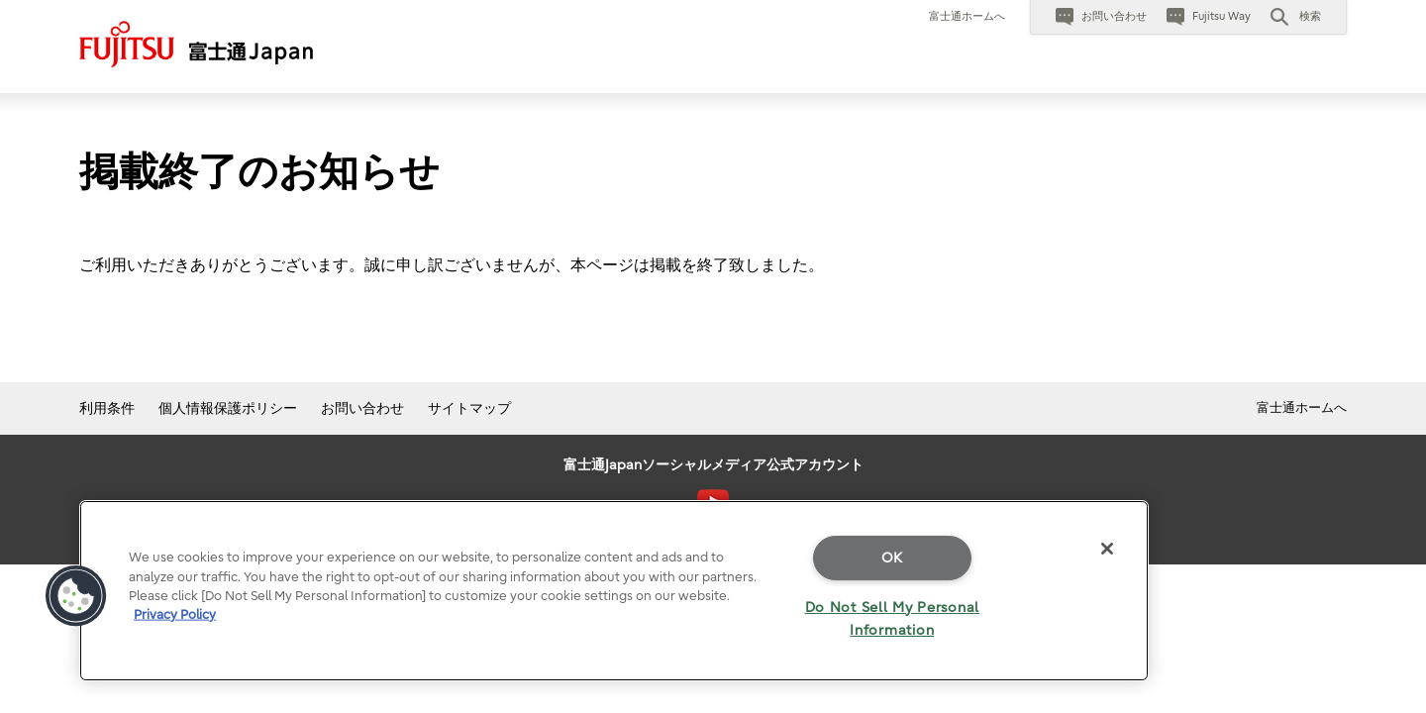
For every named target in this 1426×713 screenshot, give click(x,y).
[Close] (1107, 548)
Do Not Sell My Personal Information (892, 619)
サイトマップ (469, 408)
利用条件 (107, 408)
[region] (614, 590)
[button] (1296, 17)
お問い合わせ (362, 408)
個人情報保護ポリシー (227, 408)
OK (892, 558)
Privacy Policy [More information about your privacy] (175, 614)
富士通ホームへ (967, 16)
